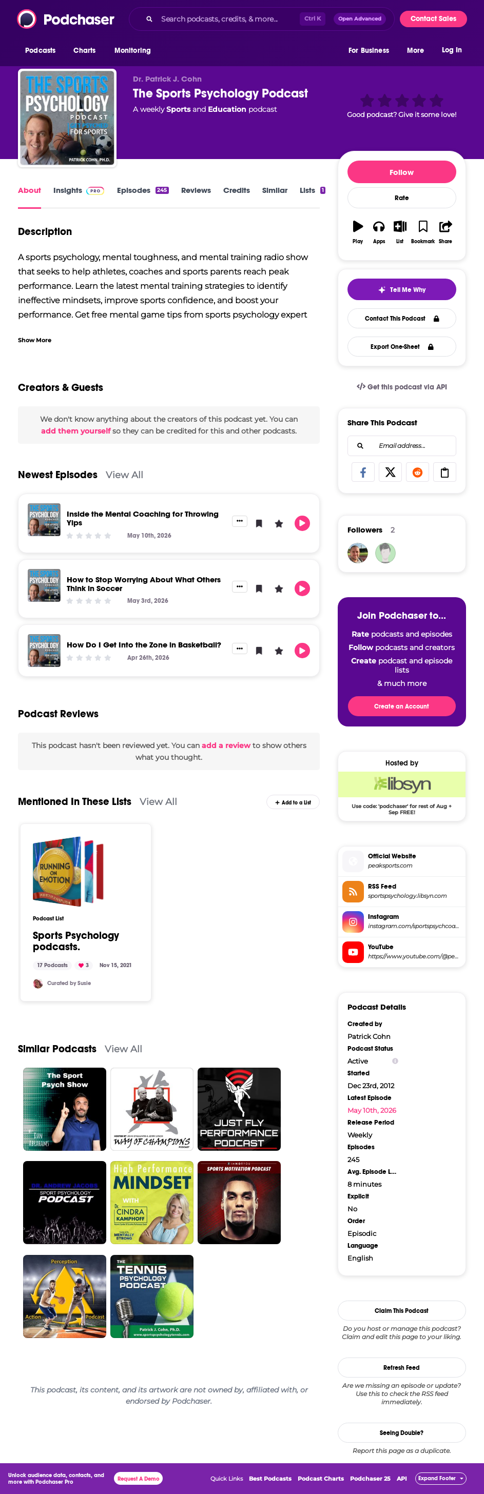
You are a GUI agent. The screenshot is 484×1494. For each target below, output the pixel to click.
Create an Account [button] (401, 706)
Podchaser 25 (370, 1478)
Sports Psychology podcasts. (76, 941)
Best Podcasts (270, 1478)
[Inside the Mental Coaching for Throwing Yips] (44, 519)
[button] (43, 51)
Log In (452, 50)
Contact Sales (433, 18)
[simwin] (385, 553)
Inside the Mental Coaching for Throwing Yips (143, 518)
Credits (236, 190)
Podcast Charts (321, 1478)
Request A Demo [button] (139, 1479)
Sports (178, 109)
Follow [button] (402, 172)
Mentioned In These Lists (74, 801)
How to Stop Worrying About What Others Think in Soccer (144, 584)
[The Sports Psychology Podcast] (67, 118)
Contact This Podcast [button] (402, 318)
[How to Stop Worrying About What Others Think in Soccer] (44, 585)
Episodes (142, 190)
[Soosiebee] (38, 983)
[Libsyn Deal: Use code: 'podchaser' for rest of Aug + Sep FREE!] (402, 793)
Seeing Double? (401, 1433)
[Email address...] (402, 446)
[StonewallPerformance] (357, 553)
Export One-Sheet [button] (402, 346)
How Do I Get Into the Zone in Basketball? (144, 645)
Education (227, 109)
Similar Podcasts (57, 1049)
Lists (312, 190)
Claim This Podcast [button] (402, 1310)
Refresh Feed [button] (401, 1367)
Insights (67, 190)
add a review (226, 745)
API (402, 1478)
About (29, 190)
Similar (274, 190)
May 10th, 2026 (371, 1110)
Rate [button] (402, 198)
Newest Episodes (58, 474)
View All (124, 474)
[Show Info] (395, 1061)
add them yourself (75, 431)
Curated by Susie (69, 983)
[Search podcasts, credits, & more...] (228, 19)
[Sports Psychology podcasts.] (68, 871)
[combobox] (262, 19)
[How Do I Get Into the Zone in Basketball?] (44, 650)
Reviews (196, 190)
